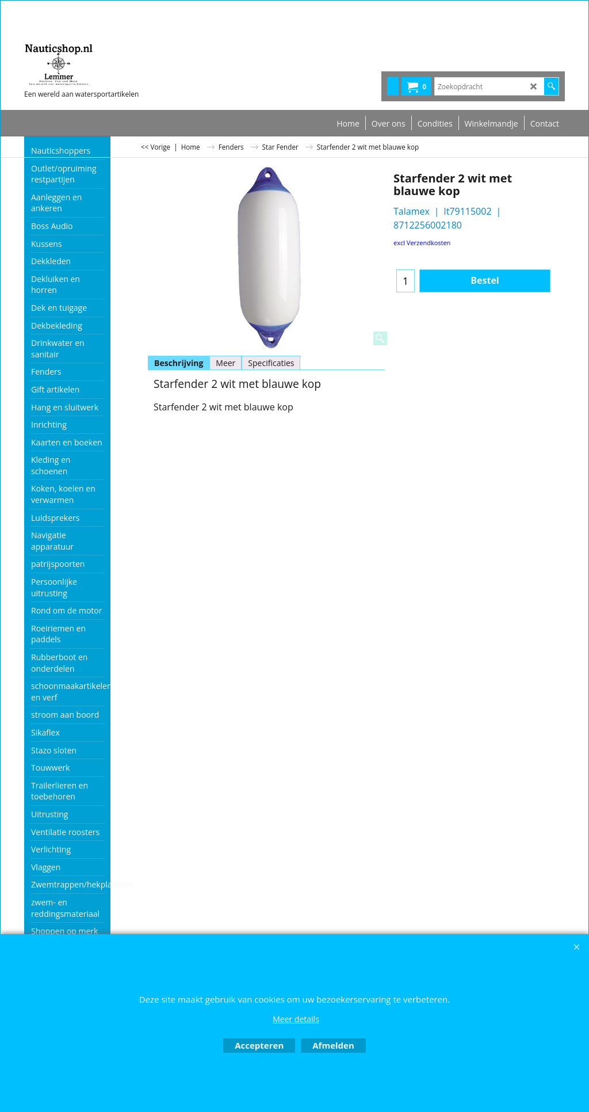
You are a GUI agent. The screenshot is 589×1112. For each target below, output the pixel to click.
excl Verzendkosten (421, 242)
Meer (225, 362)
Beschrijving (178, 362)
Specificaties (271, 362)
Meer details (296, 1019)
